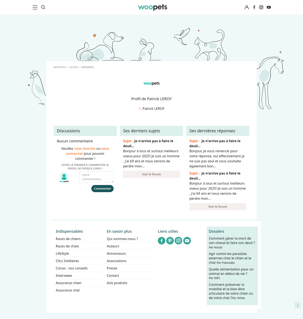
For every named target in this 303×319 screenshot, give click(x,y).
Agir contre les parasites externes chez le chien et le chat (230, 258)
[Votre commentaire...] (96, 177)
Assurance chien (68, 283)
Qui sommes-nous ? (122, 238)
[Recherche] (43, 7)
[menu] (36, 7)
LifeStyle (62, 253)
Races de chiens (68, 238)
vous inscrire (85, 148)
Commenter (102, 188)
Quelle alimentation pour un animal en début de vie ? (231, 273)
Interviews (64, 275)
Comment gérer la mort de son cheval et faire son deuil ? (232, 242)
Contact (113, 275)
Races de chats (67, 246)
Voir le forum (151, 174)
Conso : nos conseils (72, 268)
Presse (112, 268)
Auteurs (113, 246)
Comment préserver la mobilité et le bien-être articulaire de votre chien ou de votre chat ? (231, 291)
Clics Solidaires (67, 261)
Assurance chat (68, 290)
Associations (116, 261)
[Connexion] (246, 7)
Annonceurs (116, 253)
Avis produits (117, 283)
